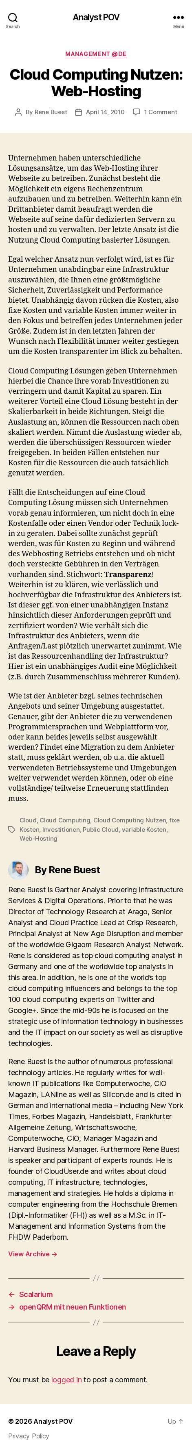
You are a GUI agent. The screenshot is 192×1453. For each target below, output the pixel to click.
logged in (66, 1379)
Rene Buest (51, 112)
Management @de (95, 53)
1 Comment (160, 112)
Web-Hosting (38, 838)
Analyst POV (96, 17)
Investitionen (61, 829)
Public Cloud (101, 829)
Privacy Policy (28, 1436)
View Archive (32, 1254)
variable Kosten (144, 829)
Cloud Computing (65, 820)
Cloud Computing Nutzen (129, 820)
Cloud (28, 820)
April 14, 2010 (105, 112)
